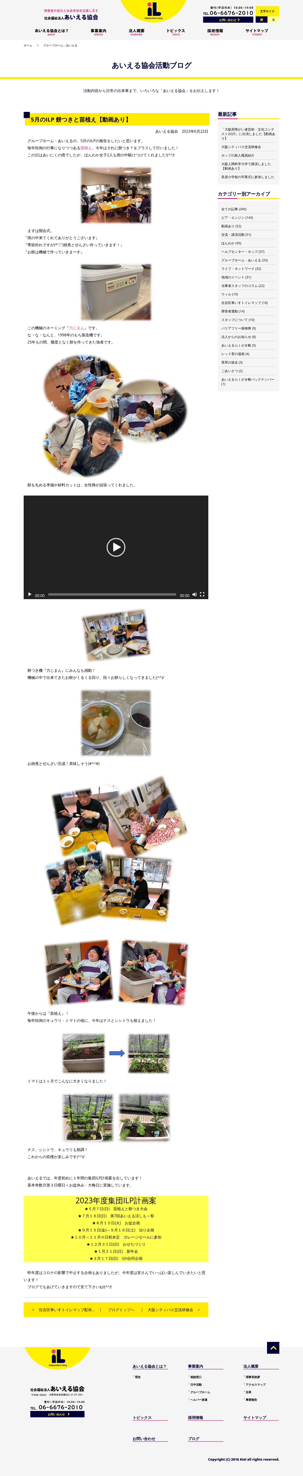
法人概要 (250, 1366)
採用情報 (195, 1417)
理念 (138, 1377)
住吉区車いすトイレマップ (241, 302)
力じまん (76, 327)
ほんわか (228, 243)
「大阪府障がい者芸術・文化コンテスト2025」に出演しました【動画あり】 (248, 134)
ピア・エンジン (233, 217)
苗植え (86, 147)
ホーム (28, 45)
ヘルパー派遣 (198, 1400)
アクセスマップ (256, 1385)
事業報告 (251, 1400)
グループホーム (200, 1392)
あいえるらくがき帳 (236, 345)
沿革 (248, 1392)
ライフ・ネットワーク (237, 268)
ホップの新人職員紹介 (237, 155)
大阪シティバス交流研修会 (241, 147)
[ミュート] (194, 594)
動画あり (228, 226)
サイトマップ (254, 1417)
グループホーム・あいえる (60, 45)
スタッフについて (234, 319)
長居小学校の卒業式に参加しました (247, 177)
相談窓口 (196, 1377)
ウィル (226, 294)
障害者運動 (229, 311)
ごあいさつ (229, 371)
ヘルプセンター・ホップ (239, 251)
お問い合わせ (227, 20)
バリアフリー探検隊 (236, 328)
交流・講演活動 (233, 234)
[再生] (29, 594)
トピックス (142, 1417)
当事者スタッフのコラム (239, 285)
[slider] (112, 594)
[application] (116, 547)
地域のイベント (233, 277)
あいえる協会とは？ (150, 1366)
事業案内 (195, 1366)
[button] (116, 547)
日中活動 (196, 1385)
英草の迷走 (229, 362)
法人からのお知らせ (236, 336)
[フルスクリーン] (202, 594)
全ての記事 (229, 209)
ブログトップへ (121, 1309)
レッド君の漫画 (233, 353)
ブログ (193, 1438)
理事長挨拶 (253, 1377)
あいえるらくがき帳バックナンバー (247, 379)
